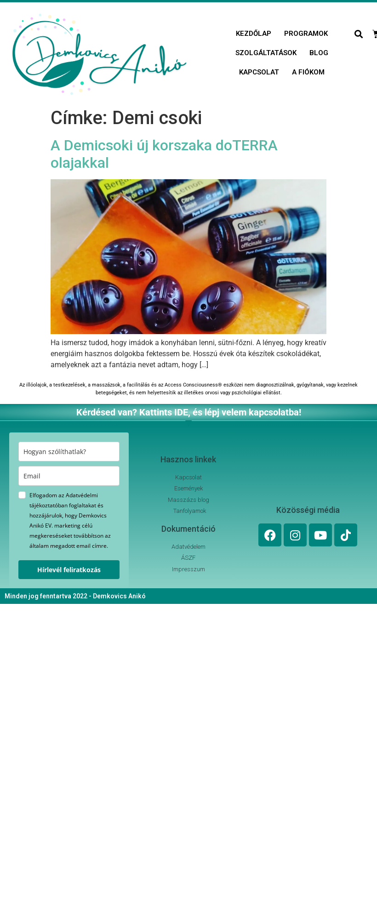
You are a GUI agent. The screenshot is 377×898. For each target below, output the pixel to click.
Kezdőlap (253, 33)
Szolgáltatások (266, 53)
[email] (69, 476)
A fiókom (308, 72)
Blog (318, 53)
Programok (306, 33)
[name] (69, 451)
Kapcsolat (259, 72)
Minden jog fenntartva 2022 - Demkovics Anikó (75, 596)
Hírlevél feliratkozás (69, 569)
